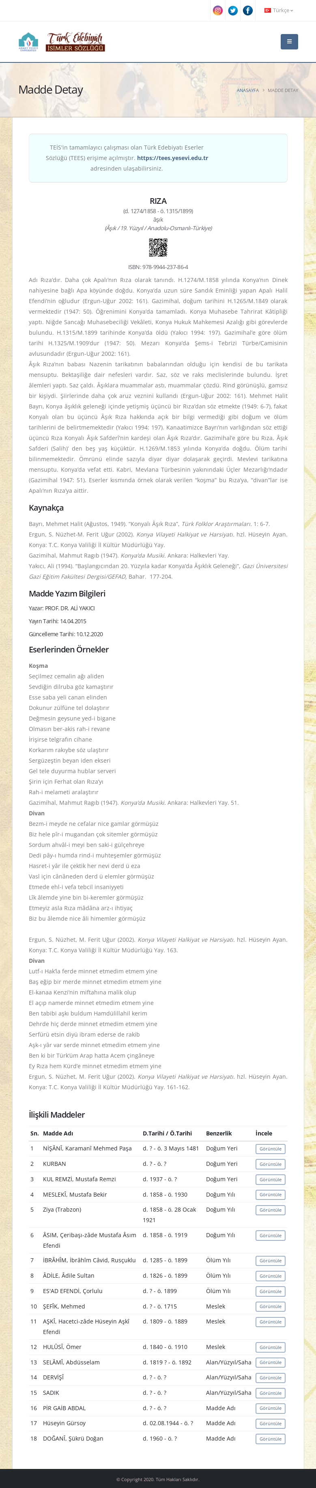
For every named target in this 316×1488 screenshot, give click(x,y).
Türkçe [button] (278, 10)
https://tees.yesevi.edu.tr (172, 158)
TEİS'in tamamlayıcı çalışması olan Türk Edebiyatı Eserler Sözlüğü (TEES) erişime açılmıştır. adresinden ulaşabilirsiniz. (127, 157)
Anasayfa (248, 90)
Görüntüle (271, 1149)
